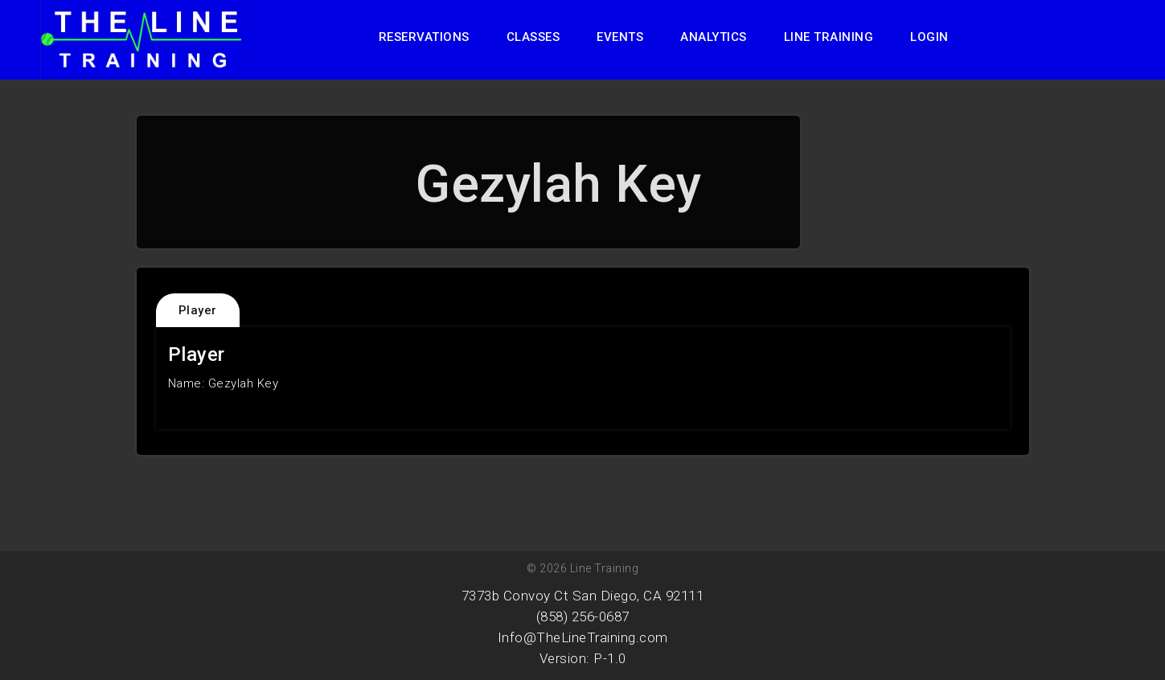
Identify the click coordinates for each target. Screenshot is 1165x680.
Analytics (713, 37)
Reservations (424, 37)
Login (929, 37)
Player (197, 310)
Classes (533, 37)
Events (620, 37)
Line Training (829, 37)
